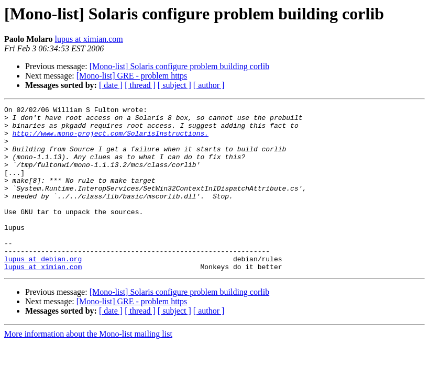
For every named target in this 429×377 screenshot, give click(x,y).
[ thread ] (140, 85)
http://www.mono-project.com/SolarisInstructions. (110, 139)
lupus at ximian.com (89, 39)
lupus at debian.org (43, 290)
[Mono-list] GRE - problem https (132, 75)
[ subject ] (174, 85)
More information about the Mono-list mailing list (88, 366)
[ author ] (209, 85)
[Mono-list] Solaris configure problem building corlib (180, 66)
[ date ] (111, 85)
